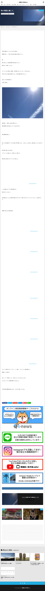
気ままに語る (11, 13)
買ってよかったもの (20, 4)
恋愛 (2, 4)
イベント (27, 4)
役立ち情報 (14, 4)
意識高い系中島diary (26, 587)
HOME (3, 26)
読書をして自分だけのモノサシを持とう (7, 578)
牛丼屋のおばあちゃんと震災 (6, 563)
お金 (4, 4)
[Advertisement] (22, 41)
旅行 (31, 4)
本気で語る (9, 4)
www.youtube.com (32, 183)
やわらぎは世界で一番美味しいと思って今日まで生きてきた (36, 564)
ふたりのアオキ (18, 563)
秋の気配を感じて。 (15, 26)
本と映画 (34, 4)
